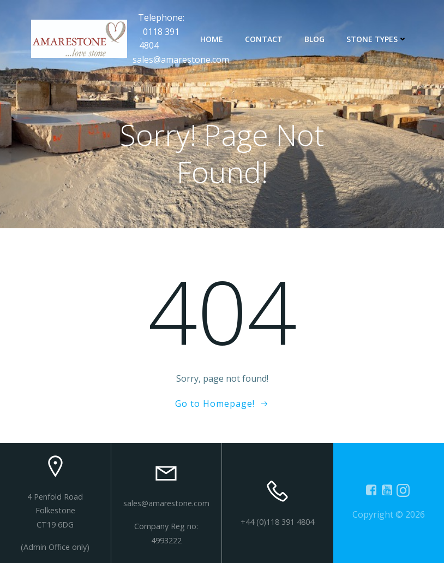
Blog (314, 39)
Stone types (376, 39)
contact (264, 39)
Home (211, 39)
